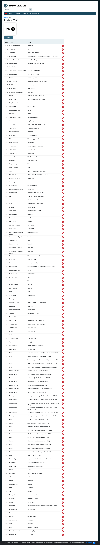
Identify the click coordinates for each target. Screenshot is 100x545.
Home (10, 13)
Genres (24, 13)
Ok (94, 542)
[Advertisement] (64, 8)
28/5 (8, 37)
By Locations (33, 13)
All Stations (17, 13)
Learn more (88, 542)
